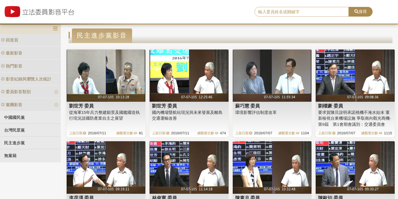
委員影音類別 (16, 91)
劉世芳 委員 (81, 105)
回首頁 (9, 40)
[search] (302, 12)
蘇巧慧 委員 (247, 105)
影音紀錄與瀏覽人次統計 (26, 79)
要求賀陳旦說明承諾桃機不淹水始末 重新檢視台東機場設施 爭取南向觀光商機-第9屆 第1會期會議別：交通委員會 (354, 118)
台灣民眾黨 (14, 130)
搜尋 (360, 11)
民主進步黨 (14, 142)
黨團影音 (11, 104)
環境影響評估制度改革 (256, 112)
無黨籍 (10, 155)
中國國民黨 (14, 117)
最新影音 (11, 53)
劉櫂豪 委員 (330, 105)
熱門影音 (11, 66)
